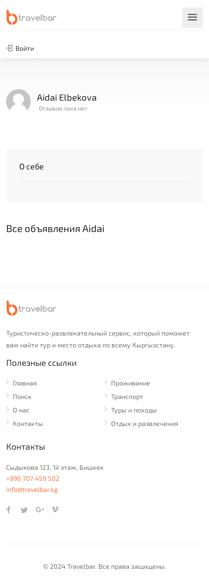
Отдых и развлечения (144, 423)
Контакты (28, 423)
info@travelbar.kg (32, 489)
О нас (21, 410)
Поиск (22, 396)
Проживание (130, 383)
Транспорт (127, 396)
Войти (20, 48)
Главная (25, 383)
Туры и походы (134, 410)
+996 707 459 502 (32, 478)
